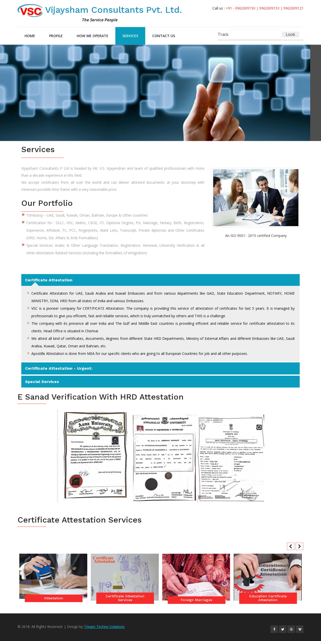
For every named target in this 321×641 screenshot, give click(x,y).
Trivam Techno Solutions (104, 626)
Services (130, 35)
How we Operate (92, 35)
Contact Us (163, 35)
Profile (56, 35)
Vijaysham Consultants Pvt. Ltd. (101, 10)
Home (30, 35)
